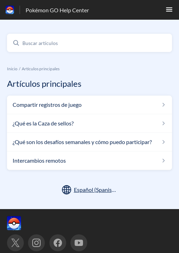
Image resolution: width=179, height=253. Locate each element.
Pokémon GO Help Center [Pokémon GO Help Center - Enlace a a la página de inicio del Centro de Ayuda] (57, 10)
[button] (169, 11)
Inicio (12, 68)
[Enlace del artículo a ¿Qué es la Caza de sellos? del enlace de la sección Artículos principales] (89, 123)
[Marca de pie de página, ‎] (21, 223)
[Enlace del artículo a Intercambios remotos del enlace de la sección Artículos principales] (89, 160)
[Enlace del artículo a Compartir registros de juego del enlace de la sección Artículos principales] (89, 104)
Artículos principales (41, 68)
